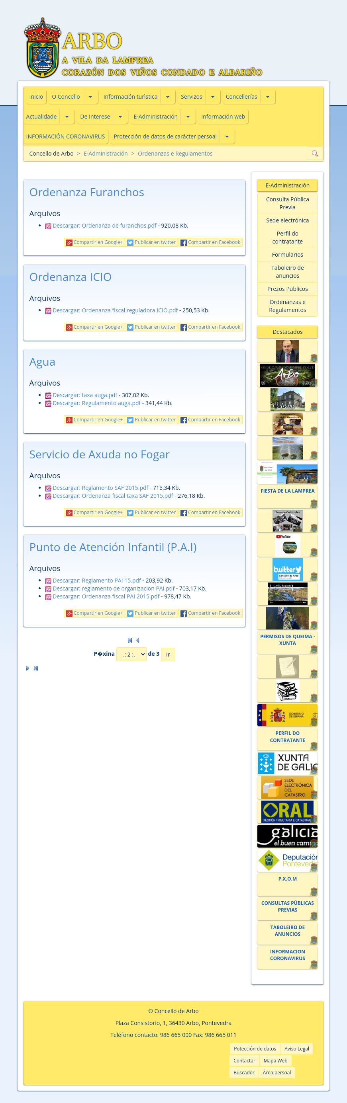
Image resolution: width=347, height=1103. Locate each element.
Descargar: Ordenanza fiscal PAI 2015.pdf (102, 596)
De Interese (95, 116)
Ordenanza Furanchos (87, 191)
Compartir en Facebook (210, 242)
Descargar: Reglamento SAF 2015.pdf (97, 487)
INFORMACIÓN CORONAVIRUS (65, 136)
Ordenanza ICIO (70, 276)
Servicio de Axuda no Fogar (99, 454)
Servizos (191, 96)
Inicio (36, 96)
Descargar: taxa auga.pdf (81, 395)
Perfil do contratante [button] (288, 237)
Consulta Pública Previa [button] (287, 203)
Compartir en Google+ (94, 242)
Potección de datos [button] (255, 1048)
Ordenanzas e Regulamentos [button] (287, 306)
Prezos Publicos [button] (287, 288)
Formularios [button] (288, 254)
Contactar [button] (244, 1060)
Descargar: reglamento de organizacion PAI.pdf (110, 588)
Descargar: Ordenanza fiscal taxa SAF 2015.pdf (109, 495)
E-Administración (155, 116)
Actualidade (41, 116)
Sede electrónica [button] (287, 220)
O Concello (66, 96)
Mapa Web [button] (276, 1060)
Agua (42, 361)
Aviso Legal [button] (296, 1048)
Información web (223, 116)
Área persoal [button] (277, 1072)
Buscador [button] (244, 1072)
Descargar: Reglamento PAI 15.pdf (93, 580)
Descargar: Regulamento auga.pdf (93, 403)
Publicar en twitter (151, 242)
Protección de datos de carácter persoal (165, 136)
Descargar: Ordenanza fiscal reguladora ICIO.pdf (111, 310)
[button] (90, 97)
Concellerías (241, 96)
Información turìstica (131, 96)
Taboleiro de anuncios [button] (287, 271)
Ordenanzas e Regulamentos (175, 153)
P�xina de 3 (126, 654)
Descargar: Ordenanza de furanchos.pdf (101, 225)
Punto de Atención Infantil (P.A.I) (113, 546)
